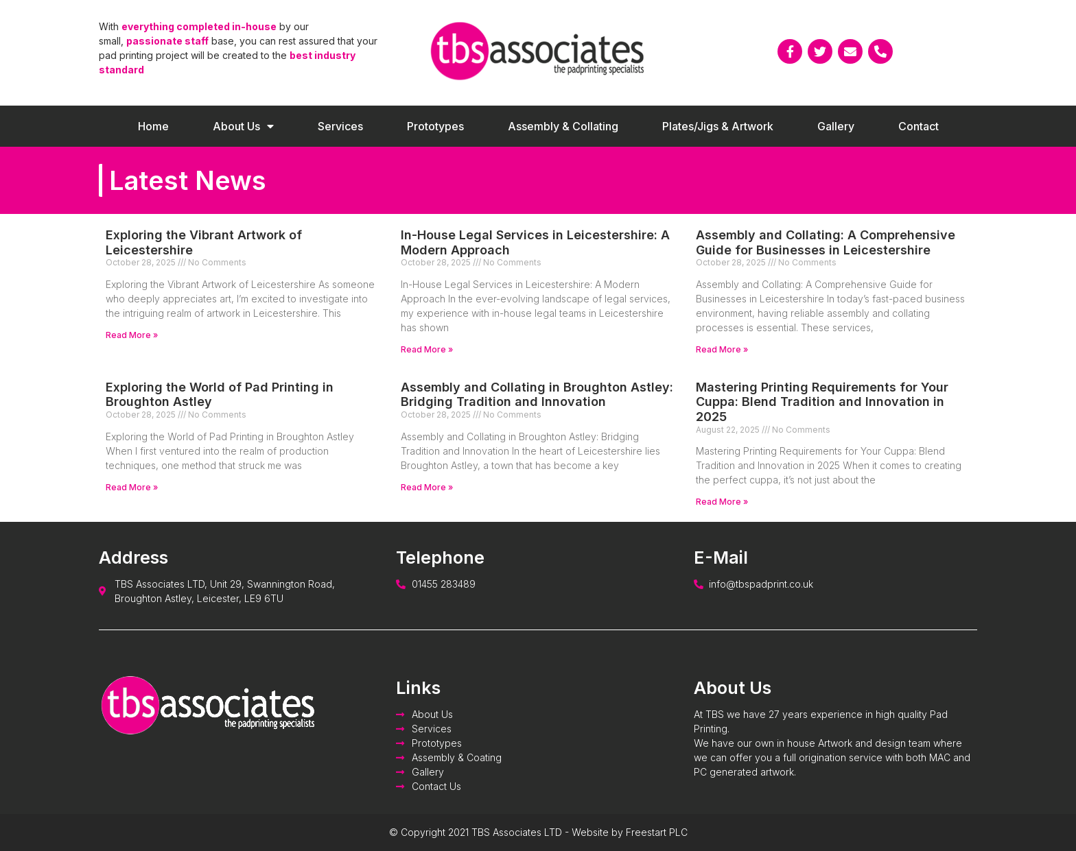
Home (153, 126)
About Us (243, 126)
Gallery (835, 126)
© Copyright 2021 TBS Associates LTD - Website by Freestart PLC (538, 832)
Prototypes (435, 126)
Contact (918, 126)
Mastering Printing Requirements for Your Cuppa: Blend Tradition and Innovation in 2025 (822, 402)
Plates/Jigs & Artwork (717, 126)
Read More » (132, 335)
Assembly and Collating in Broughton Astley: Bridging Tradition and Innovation (537, 394)
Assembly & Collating (563, 126)
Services (340, 126)
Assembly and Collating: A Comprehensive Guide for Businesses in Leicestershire (825, 242)
